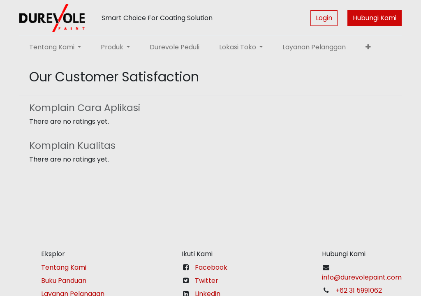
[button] (368, 47)
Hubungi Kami (374, 18)
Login (324, 18)
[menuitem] (174, 47)
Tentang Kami (63, 267)
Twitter (206, 280)
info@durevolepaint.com (362, 277)
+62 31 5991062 (358, 290)
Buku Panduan (63, 280)
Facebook (211, 267)
